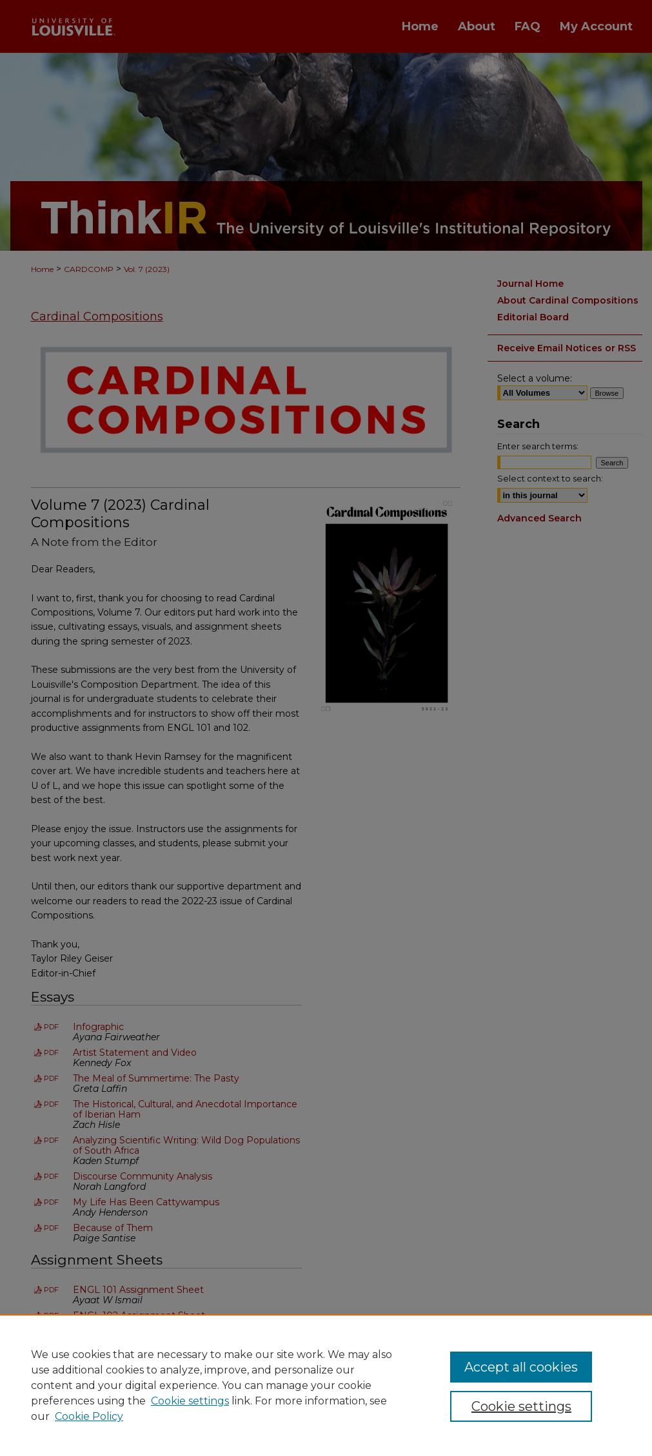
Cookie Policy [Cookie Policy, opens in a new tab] (89, 1416)
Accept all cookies (521, 1367)
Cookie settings (190, 1401)
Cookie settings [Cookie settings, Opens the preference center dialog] (521, 1406)
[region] (326, 1385)
